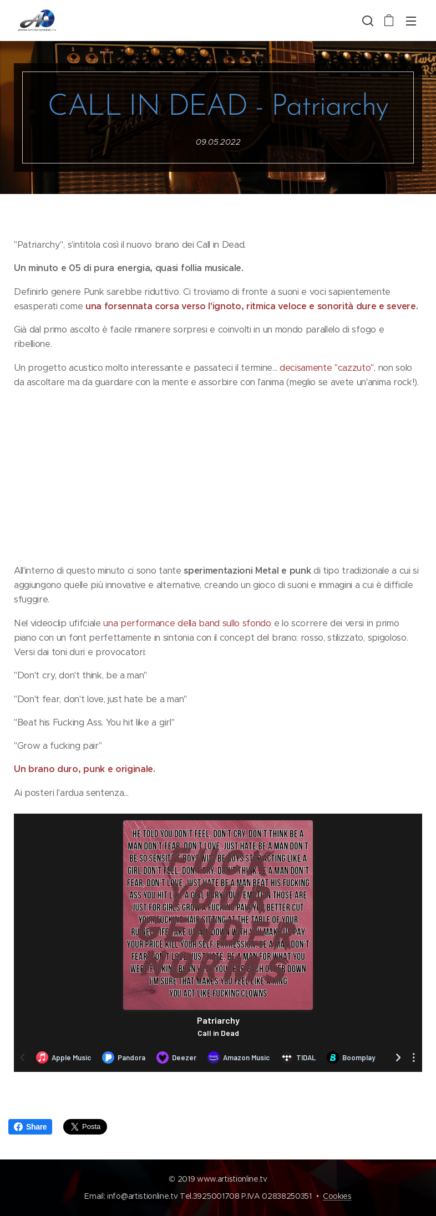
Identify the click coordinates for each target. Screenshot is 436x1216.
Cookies (337, 1196)
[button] (367, 20)
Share (30, 1126)
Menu (411, 21)
